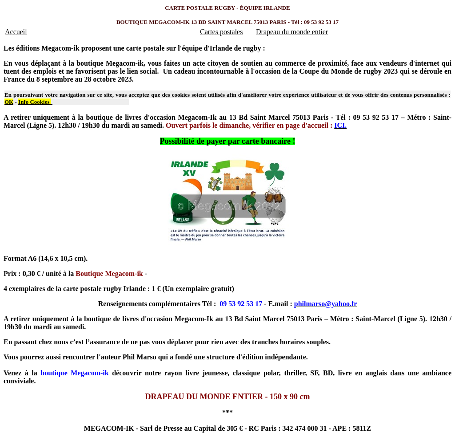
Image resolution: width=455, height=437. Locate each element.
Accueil (16, 31)
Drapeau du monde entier (292, 31)
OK (8, 101)
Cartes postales (221, 31)
